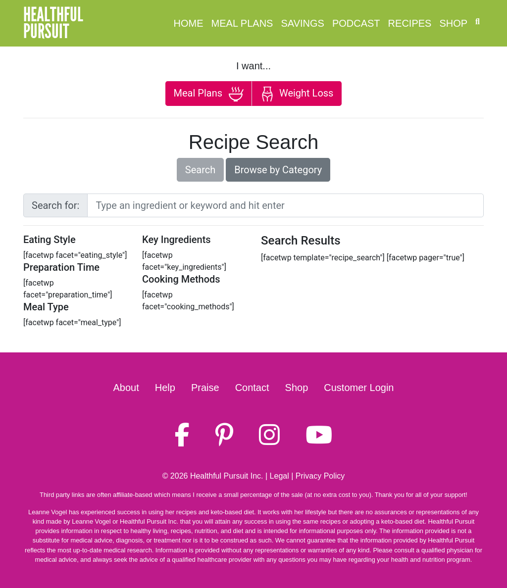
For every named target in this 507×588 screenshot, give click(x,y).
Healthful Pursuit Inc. (226, 476)
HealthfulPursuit (53, 23)
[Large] (285, 205)
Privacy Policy (320, 476)
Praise (205, 387)
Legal (279, 476)
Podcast (356, 23)
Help (165, 387)
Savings (302, 23)
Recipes (410, 23)
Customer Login (359, 387)
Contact (252, 387)
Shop (453, 23)
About (126, 387)
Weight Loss (296, 94)
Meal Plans (242, 23)
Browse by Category (278, 170)
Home (188, 23)
